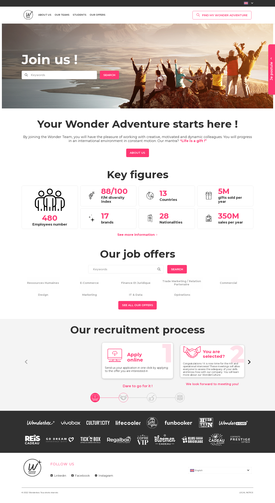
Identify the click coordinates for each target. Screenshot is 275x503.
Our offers (97, 15)
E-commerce (89, 283)
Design (43, 298)
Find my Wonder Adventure (225, 15)
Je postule (271, 71)
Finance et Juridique (135, 283)
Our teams (62, 15)
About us (44, 15)
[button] (248, 368)
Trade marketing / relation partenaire (182, 282)
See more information (136, 235)
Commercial (228, 283)
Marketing (89, 298)
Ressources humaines (43, 282)
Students (79, 15)
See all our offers (137, 311)
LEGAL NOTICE (246, 499)
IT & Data (135, 298)
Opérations (182, 298)
